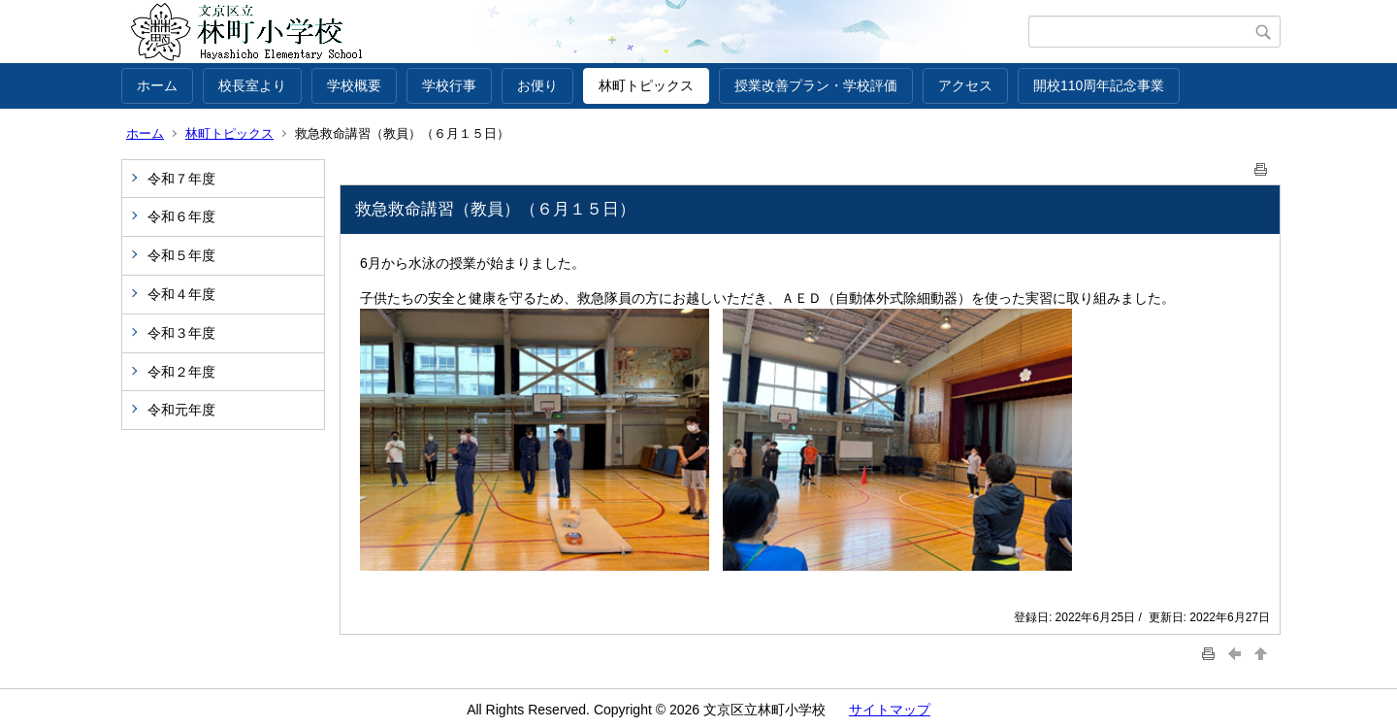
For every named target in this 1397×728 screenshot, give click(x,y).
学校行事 (449, 85)
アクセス (965, 85)
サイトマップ (889, 709)
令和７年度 (181, 178)
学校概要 (354, 85)
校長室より (252, 85)
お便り (537, 85)
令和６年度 (181, 216)
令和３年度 (181, 333)
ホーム (157, 85)
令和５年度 (181, 255)
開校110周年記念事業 (1098, 85)
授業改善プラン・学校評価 (815, 85)
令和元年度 (181, 409)
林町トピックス (646, 85)
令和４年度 (181, 294)
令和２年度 (181, 372)
